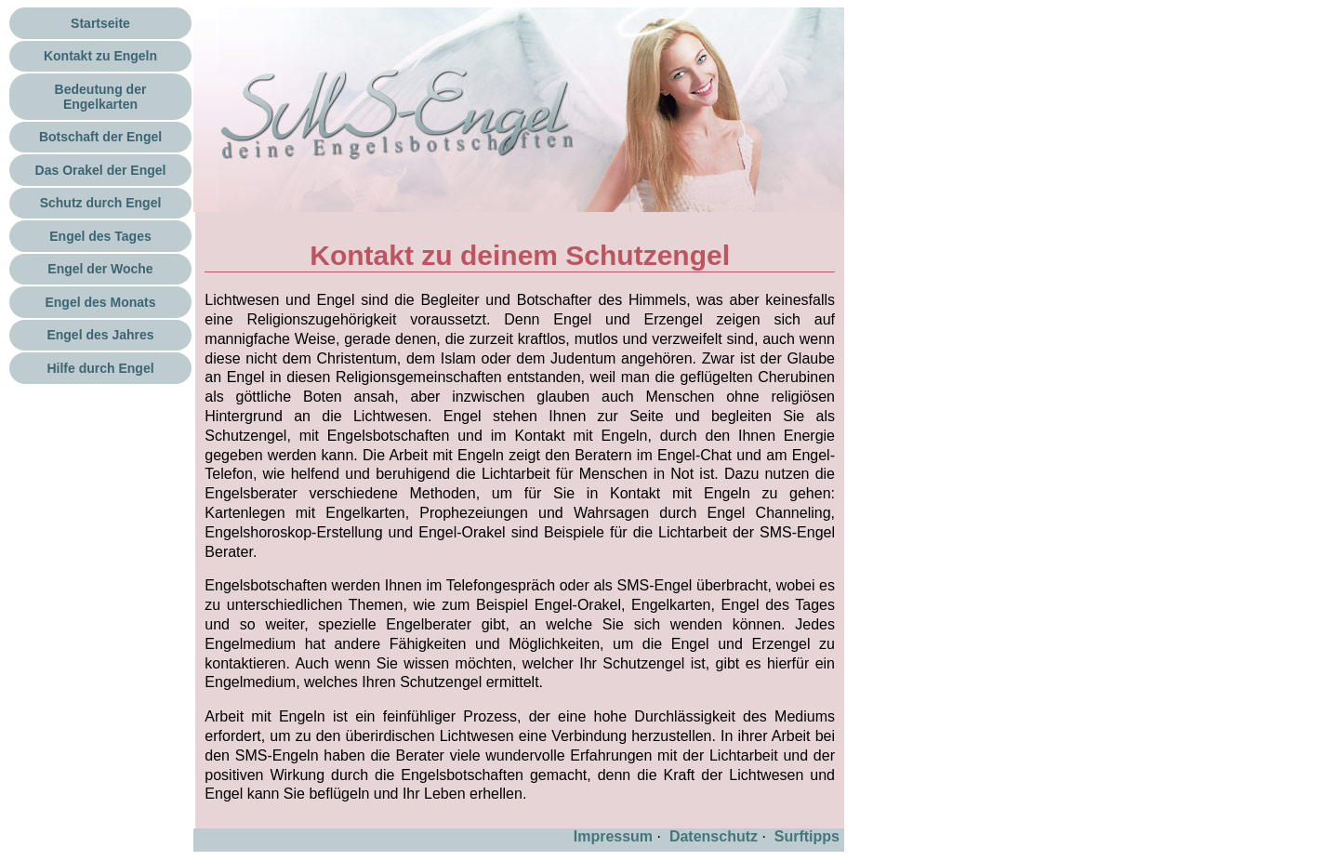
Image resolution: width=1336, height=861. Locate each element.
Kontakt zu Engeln (100, 55)
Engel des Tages (100, 236)
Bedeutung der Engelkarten (101, 97)
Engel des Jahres (99, 334)
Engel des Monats (100, 302)
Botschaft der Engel (100, 136)
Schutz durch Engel (101, 202)
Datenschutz (713, 836)
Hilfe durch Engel (99, 368)
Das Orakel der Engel (100, 170)
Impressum (613, 836)
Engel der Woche (99, 268)
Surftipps (807, 836)
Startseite (100, 23)
